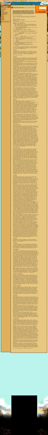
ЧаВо (2, 15)
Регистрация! (42, 11)
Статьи (3, 11)
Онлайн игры (3, 14)
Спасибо (3, 17)
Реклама (3, 18)
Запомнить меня (39, 10)
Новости (3, 10)
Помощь (3, 16)
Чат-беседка (3, 9)
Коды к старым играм (5, 12)
